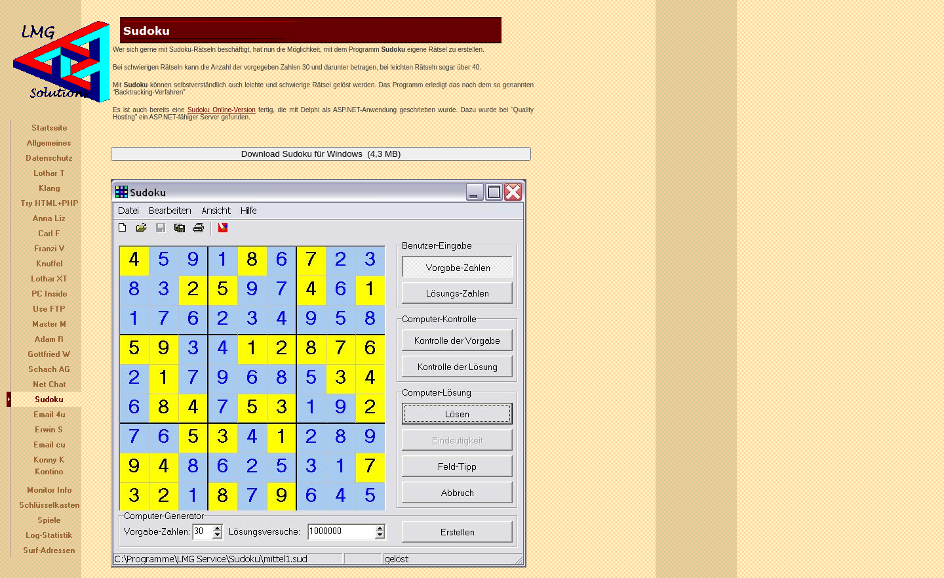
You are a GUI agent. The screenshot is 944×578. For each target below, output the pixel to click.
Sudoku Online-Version (221, 110)
